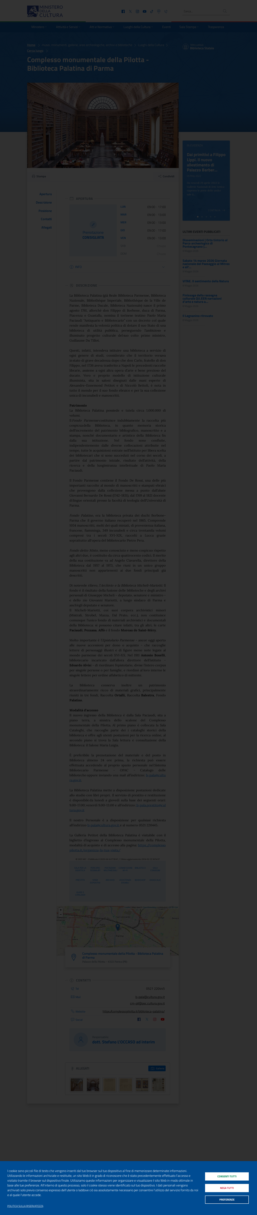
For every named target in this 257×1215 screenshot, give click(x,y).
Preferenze (227, 1200)
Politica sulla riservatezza (25, 1206)
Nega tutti (227, 1188)
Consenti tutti (226, 1176)
